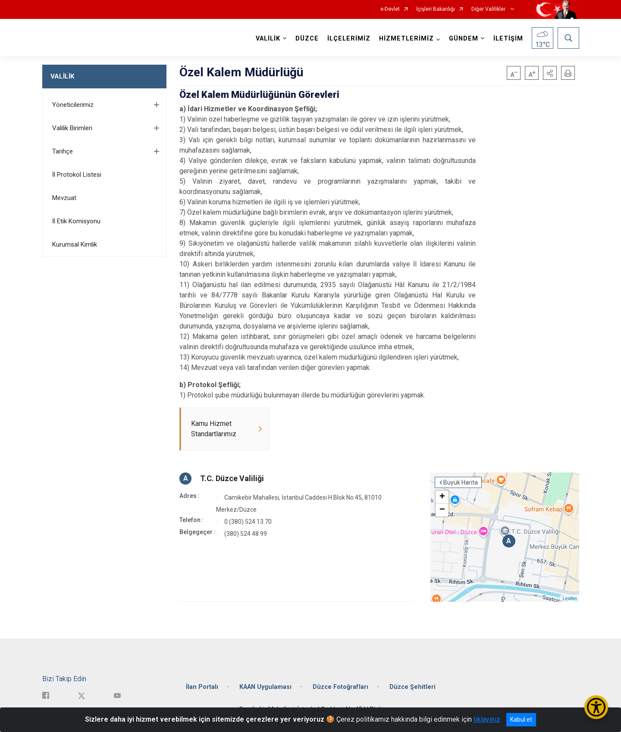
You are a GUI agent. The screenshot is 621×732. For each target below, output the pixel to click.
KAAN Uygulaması (265, 687)
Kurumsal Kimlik (74, 244)
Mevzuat (64, 198)
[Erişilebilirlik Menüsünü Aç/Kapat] (596, 707)
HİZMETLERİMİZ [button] (406, 38)
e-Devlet (390, 9)
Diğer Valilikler (489, 9)
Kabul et (521, 719)
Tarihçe (62, 151)
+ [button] (442, 497)
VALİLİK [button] (268, 38)
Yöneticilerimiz (73, 105)
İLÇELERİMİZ (348, 38)
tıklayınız (487, 719)
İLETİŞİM (508, 38)
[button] (550, 73)
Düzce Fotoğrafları (340, 687)
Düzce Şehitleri (412, 687)
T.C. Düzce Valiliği (232, 478)
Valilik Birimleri (72, 128)
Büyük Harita (460, 482)
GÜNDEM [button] (463, 38)
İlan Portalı (202, 687)
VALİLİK (62, 76)
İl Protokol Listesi (76, 174)
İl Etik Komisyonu (76, 221)
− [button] (442, 510)
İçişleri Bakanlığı (435, 9)
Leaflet (569, 598)
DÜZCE (307, 38)
